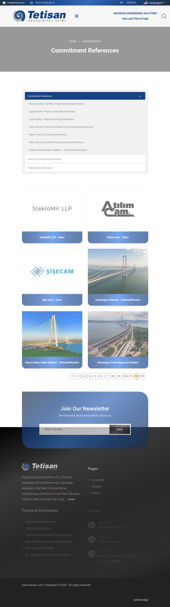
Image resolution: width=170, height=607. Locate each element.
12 (136, 376)
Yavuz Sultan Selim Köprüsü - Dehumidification (52, 364)
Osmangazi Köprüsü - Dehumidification (117, 301)
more (71, 501)
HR (121, 2)
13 (142, 376)
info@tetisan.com (16, 2)
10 (124, 376)
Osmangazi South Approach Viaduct (118, 364)
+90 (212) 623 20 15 (45, 2)
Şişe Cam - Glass (52, 301)
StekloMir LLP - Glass (52, 239)
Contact (132, 2)
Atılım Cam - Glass (118, 239)
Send (120, 431)
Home (73, 41)
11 (130, 376)
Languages (152, 2)
